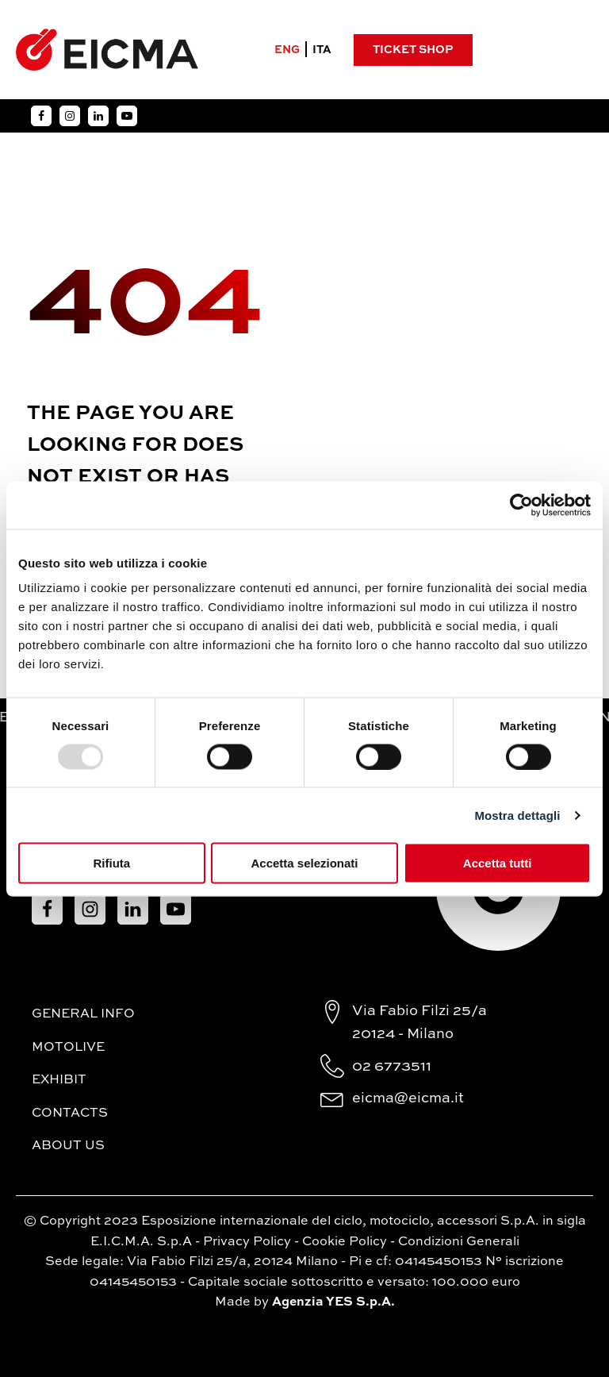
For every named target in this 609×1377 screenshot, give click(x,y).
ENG (287, 50)
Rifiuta (111, 863)
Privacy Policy (247, 1242)
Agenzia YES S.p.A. (333, 1302)
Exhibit (59, 1080)
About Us (68, 1146)
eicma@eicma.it (408, 1098)
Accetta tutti (497, 863)
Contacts (70, 1113)
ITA (321, 50)
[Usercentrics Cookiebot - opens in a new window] (521, 505)
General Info (83, 1014)
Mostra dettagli (517, 814)
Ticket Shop (413, 50)
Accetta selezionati (304, 863)
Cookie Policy (344, 1242)
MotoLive (68, 1047)
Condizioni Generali (458, 1242)
